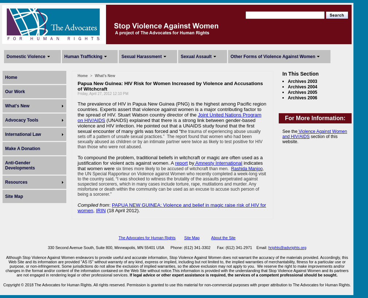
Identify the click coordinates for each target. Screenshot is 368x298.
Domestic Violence (26, 56)
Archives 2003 (302, 81)
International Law (23, 134)
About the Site (223, 238)
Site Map (14, 196)
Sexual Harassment (141, 56)
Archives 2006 (302, 97)
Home (11, 77)
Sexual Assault (196, 56)
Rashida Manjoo (247, 168)
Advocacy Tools (21, 120)
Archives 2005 (302, 92)
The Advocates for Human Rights (146, 238)
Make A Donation (22, 148)
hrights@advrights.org (287, 247)
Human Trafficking (83, 56)
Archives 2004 (302, 86)
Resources (16, 182)
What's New (17, 105)
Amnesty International (218, 163)
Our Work (15, 91)
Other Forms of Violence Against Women (273, 56)
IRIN (101, 210)
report (181, 163)
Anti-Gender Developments (20, 165)
